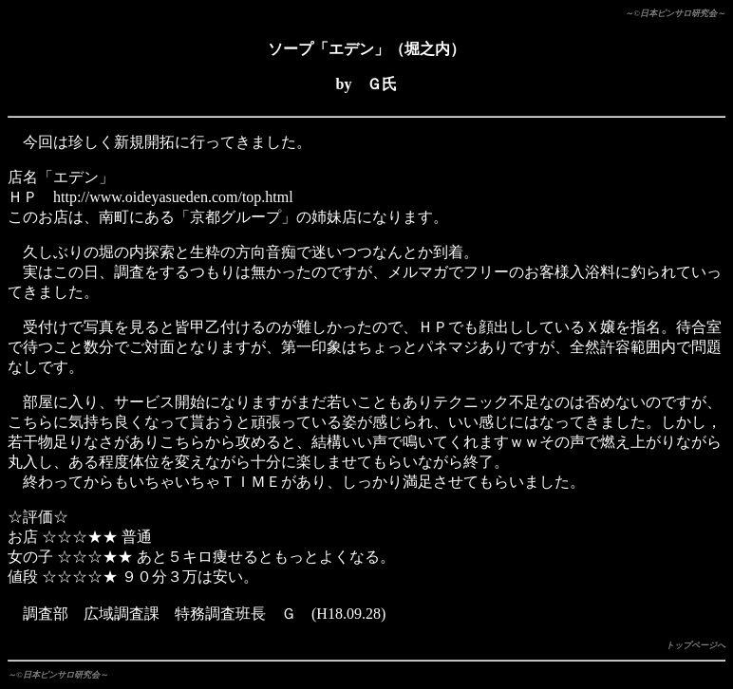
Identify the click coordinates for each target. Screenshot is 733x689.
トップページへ (695, 645)
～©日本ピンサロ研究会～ (675, 13)
